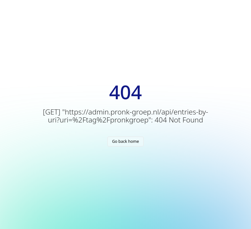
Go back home (125, 141)
